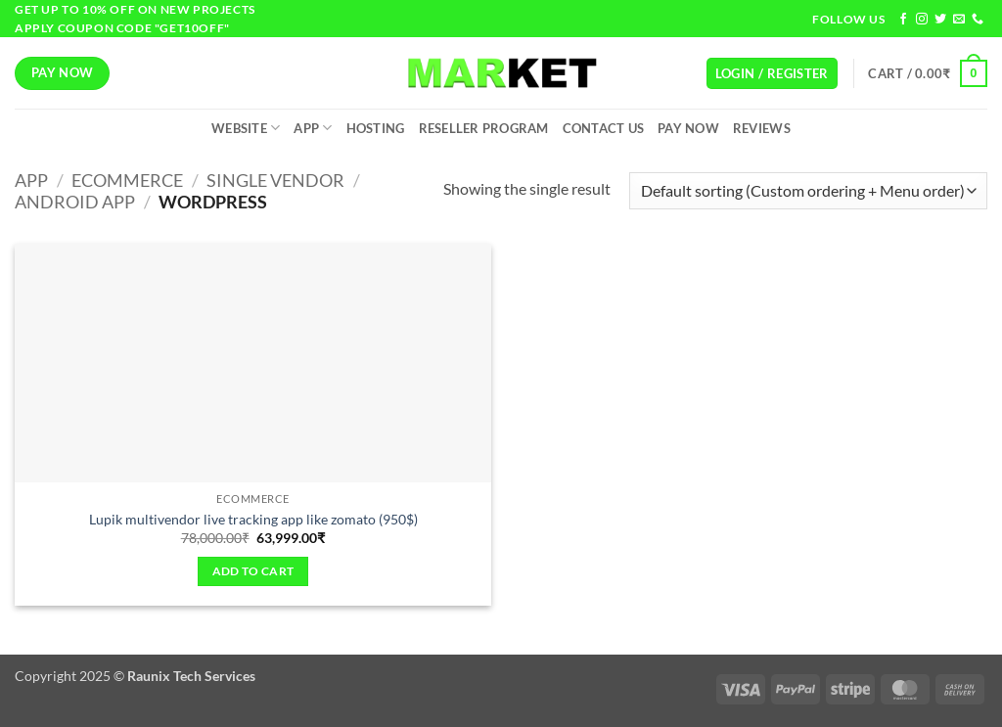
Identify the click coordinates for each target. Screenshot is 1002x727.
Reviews (762, 128)
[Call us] (977, 19)
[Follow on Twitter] (940, 19)
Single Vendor (275, 180)
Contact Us (604, 128)
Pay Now (688, 128)
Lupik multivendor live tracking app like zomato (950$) (253, 519)
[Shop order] (808, 191)
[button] (772, 74)
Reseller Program (484, 128)
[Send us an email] (959, 19)
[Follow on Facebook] (903, 19)
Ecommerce (127, 180)
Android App (75, 201)
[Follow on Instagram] (922, 19)
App (313, 127)
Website (245, 127)
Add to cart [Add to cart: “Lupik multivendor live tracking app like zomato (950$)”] (253, 571)
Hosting (375, 128)
